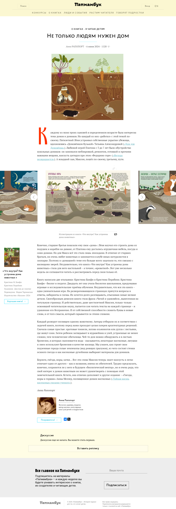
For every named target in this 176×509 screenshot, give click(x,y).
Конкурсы (39, 13)
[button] (113, 169)
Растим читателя (101, 13)
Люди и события (75, 13)
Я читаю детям (95, 29)
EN (156, 6)
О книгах (55, 13)
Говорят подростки (130, 13)
